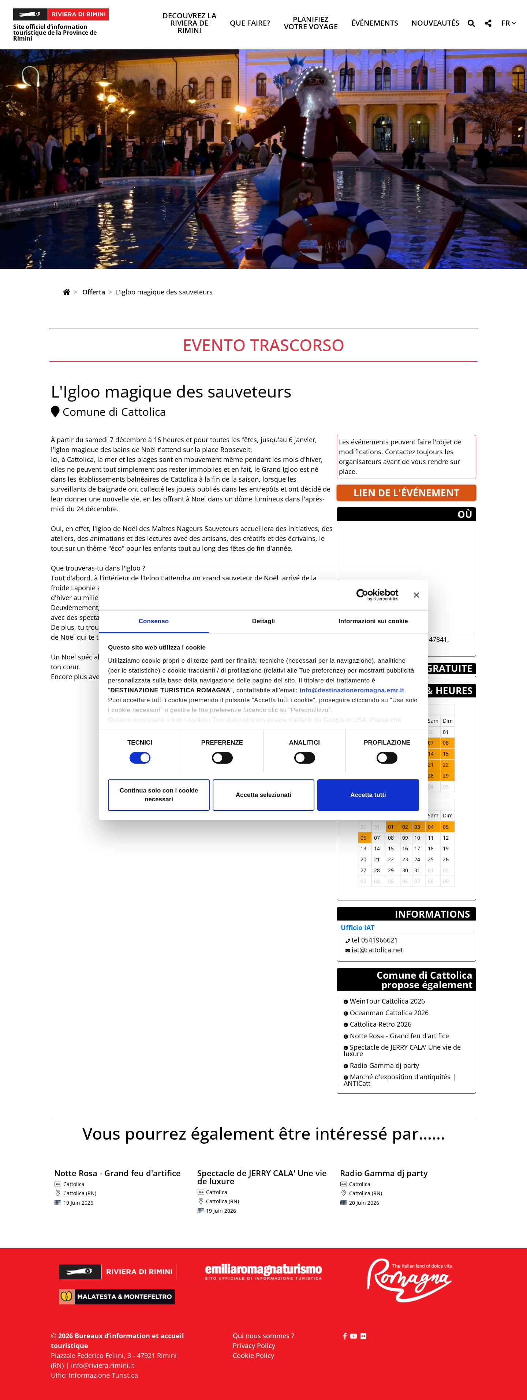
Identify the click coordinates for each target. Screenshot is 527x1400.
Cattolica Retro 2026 (377, 1024)
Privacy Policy (254, 1345)
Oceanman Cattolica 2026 (386, 1012)
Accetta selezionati (263, 794)
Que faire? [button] (250, 23)
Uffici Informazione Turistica (94, 1375)
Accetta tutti (368, 794)
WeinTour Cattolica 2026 (384, 1001)
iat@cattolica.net (377, 949)
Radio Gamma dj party (381, 1065)
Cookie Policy (253, 1355)
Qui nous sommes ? (263, 1335)
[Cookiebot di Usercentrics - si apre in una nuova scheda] (366, 595)
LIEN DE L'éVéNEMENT (406, 492)
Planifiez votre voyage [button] (311, 23)
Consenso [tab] (154, 621)
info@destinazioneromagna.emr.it (352, 690)
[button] (471, 25)
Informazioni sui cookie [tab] (373, 621)
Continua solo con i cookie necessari (159, 795)
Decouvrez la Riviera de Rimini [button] (189, 23)
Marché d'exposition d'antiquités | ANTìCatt (400, 1080)
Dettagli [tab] (263, 621)
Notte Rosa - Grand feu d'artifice (396, 1035)
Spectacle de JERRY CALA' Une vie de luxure (402, 1050)
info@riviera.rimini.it (102, 1365)
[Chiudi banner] (416, 595)
